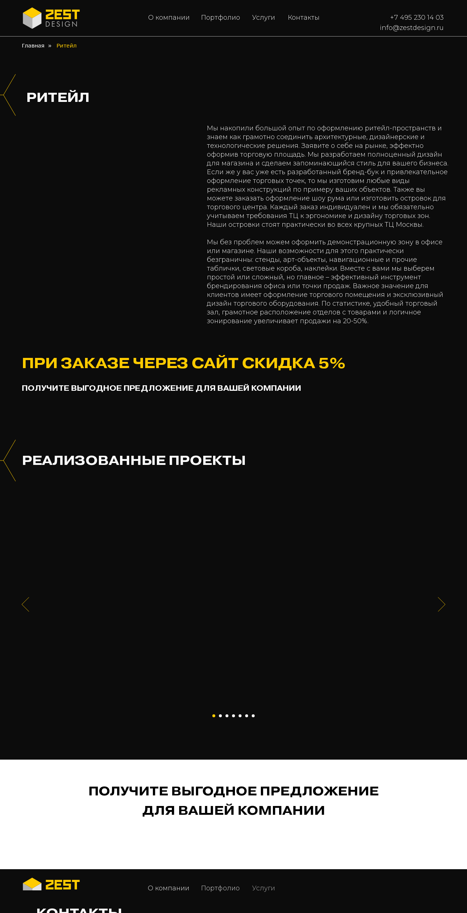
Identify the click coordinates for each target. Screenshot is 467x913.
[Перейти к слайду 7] (253, 715)
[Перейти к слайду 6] (246, 715)
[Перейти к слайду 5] (240, 715)
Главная (33, 45)
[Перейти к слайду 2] (220, 715)
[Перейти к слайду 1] (213, 715)
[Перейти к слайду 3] (226, 715)
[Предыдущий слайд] (25, 604)
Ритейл (67, 45)
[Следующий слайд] (441, 604)
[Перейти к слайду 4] (233, 715)
